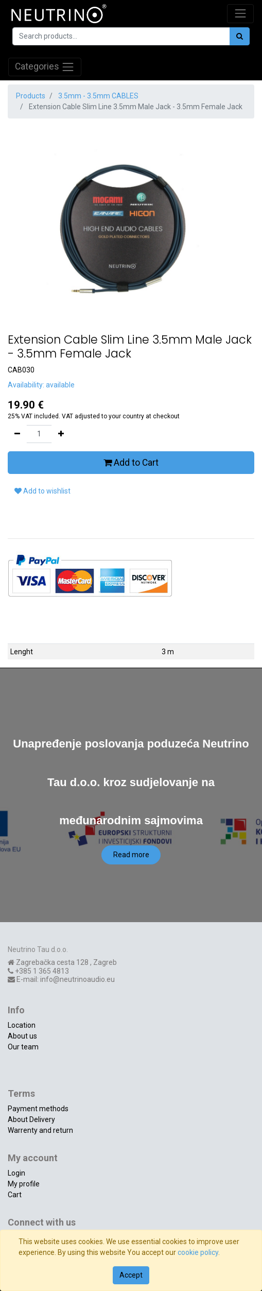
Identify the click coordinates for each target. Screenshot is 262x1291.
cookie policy (198, 1252)
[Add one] (61, 434)
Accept (131, 1275)
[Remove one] (17, 434)
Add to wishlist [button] (42, 491)
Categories (45, 67)
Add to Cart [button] (131, 462)
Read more (131, 855)
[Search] (240, 36)
